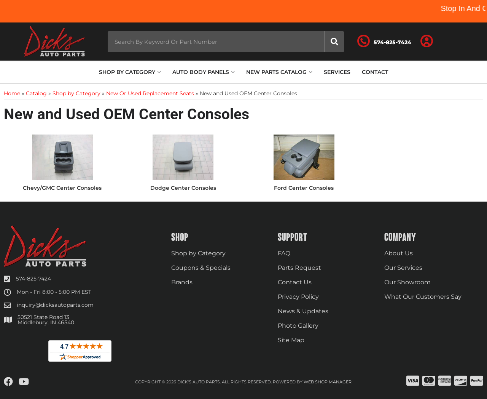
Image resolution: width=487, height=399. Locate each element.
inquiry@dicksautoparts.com (55, 305)
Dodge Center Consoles (183, 187)
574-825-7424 (33, 278)
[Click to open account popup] (426, 41)
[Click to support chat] (384, 41)
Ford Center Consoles (304, 187)
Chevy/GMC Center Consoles (62, 187)
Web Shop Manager (328, 382)
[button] (226, 41)
